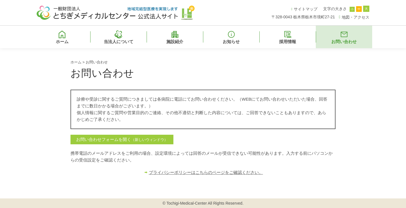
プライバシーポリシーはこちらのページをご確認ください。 (206, 172)
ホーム (75, 62)
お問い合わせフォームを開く (122, 139)
